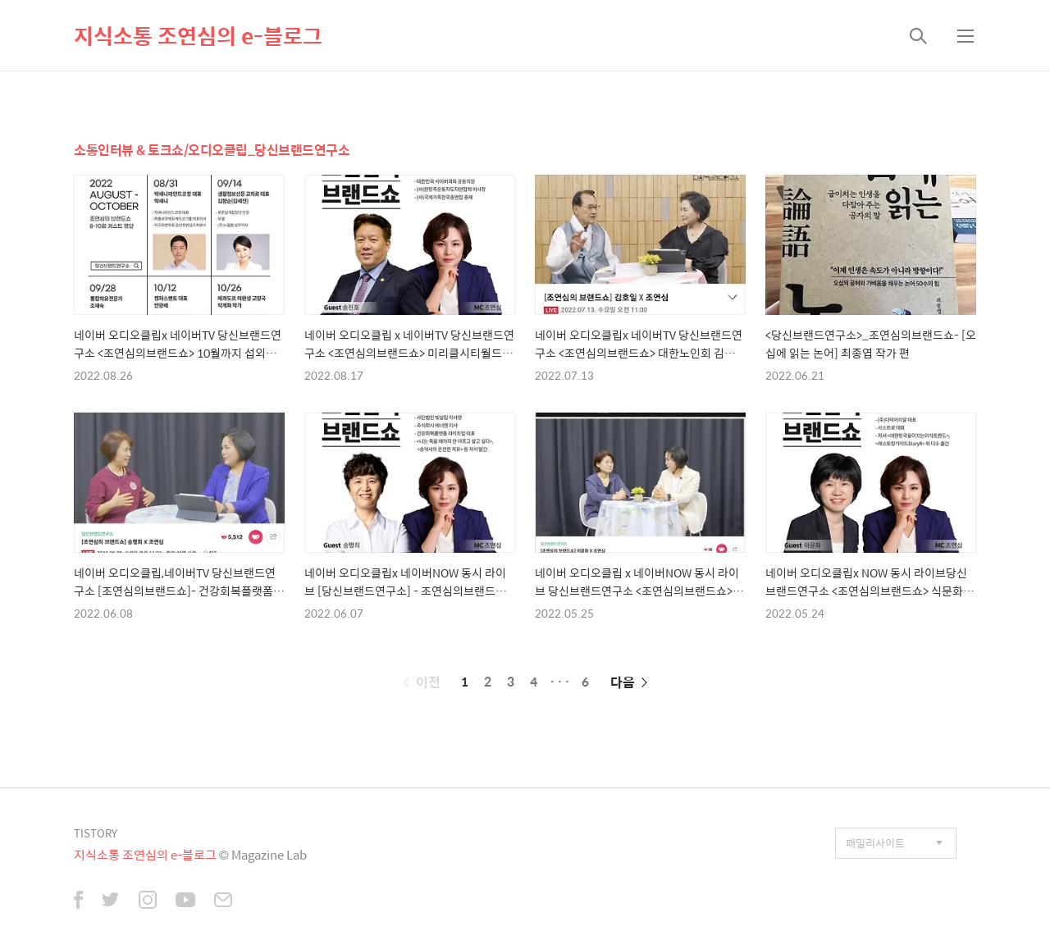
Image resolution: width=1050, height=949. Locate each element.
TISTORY (95, 833)
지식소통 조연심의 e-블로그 (198, 35)
